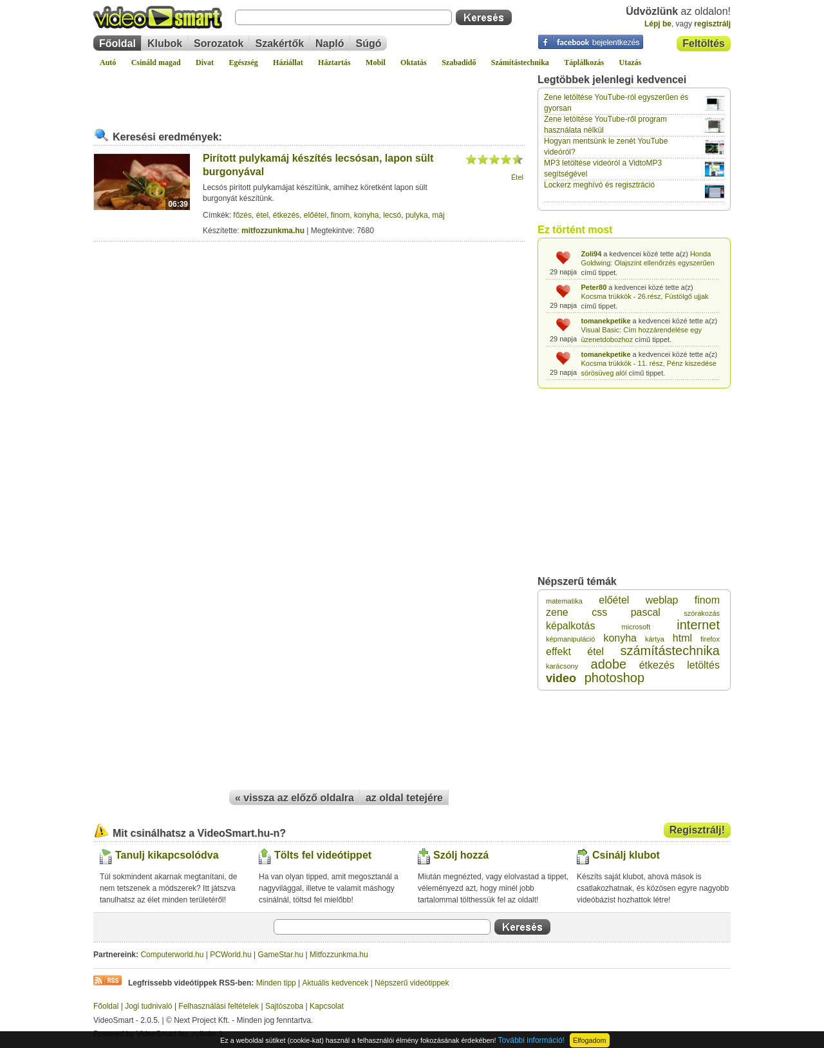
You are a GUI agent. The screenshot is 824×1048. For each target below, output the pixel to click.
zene (557, 612)
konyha (366, 215)
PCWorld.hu (230, 954)
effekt (558, 651)
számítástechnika (670, 650)
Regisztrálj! (697, 829)
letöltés (703, 665)
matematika (564, 601)
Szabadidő (459, 62)
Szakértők (279, 43)
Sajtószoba (284, 1006)
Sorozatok (218, 43)
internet (698, 625)
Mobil (376, 62)
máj (438, 215)
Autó (108, 62)
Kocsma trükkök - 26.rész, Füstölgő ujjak (645, 296)
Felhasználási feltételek (218, 1006)
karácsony (562, 666)
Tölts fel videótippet (322, 855)
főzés (242, 215)
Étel (517, 177)
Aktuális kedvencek (336, 982)
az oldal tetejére (404, 797)
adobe (609, 664)
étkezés (286, 215)
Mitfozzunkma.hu (339, 954)
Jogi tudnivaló (148, 1006)
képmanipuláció (570, 639)
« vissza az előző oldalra (294, 797)
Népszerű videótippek (412, 982)
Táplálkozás (584, 62)
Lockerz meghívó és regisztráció (599, 184)
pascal (645, 612)
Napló (329, 43)
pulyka (417, 215)
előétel (315, 215)
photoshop (614, 678)
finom (340, 215)
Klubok (164, 43)
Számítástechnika (520, 62)
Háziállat (288, 62)
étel (262, 215)
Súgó (369, 43)
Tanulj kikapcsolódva (167, 855)
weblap (662, 600)
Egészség (243, 62)
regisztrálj (712, 23)
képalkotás (570, 625)
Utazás (630, 62)
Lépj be (657, 23)
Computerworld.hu (171, 954)
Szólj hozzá (461, 855)
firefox (710, 639)
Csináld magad (156, 62)
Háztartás (334, 62)
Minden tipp (276, 982)
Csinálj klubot (626, 855)
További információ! (531, 1040)
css (599, 612)
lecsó (392, 215)
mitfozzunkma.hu (272, 230)
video (561, 678)
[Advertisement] (309, 92)
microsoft (636, 627)
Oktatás (413, 62)
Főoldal (117, 43)
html (682, 638)
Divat (205, 62)
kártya (654, 639)
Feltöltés (703, 43)
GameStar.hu (281, 954)
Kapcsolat (327, 1006)
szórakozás (702, 613)
